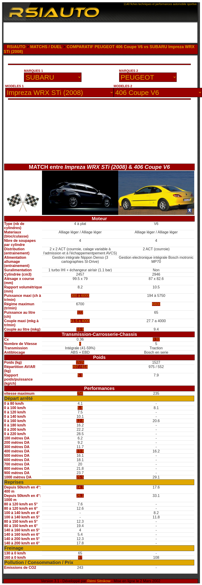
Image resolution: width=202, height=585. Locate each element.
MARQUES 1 (33, 71)
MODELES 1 (14, 86)
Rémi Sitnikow (98, 581)
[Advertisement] (100, 32)
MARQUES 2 (128, 71)
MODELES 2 (123, 86)
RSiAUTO (16, 46)
